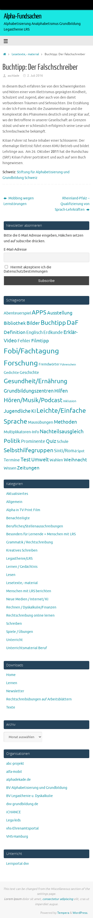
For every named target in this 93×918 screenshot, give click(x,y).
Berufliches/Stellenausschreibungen (34, 526)
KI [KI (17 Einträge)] (33, 411)
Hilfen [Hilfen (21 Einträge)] (61, 391)
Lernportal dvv (17, 864)
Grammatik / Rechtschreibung (29, 542)
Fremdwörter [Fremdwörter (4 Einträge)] (49, 364)
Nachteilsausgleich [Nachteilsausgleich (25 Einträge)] (62, 431)
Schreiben (14, 624)
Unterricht (14, 640)
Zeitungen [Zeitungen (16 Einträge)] (28, 468)
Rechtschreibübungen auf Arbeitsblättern (39, 699)
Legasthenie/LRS (19, 558)
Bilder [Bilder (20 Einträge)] (33, 323)
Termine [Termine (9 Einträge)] (12, 460)
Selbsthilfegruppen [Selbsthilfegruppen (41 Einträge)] (28, 450)
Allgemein (14, 502)
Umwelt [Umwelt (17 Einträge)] (40, 460)
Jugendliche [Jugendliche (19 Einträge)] (17, 411)
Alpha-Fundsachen (22, 16)
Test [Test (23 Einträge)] (26, 459)
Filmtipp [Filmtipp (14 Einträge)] (40, 341)
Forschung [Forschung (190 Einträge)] (21, 363)
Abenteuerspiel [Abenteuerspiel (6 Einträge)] (17, 313)
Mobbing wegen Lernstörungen (18, 201)
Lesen (10, 575)
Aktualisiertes (17, 494)
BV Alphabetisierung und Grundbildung (36, 788)
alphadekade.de (18, 780)
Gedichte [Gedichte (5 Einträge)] (11, 372)
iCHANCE (13, 812)
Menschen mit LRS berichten (28, 591)
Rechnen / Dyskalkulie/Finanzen (31, 607)
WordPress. (80, 913)
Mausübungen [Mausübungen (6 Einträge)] (40, 422)
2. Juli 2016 (35, 76)
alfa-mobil (14, 772)
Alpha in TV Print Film (23, 510)
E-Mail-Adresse (15, 249)
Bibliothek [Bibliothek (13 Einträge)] (15, 323)
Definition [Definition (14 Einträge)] (15, 332)
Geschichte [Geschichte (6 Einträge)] (29, 372)
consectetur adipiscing (57, 899)
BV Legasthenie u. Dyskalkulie (29, 796)
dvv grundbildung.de (22, 804)
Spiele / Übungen (19, 632)
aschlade (13, 76)
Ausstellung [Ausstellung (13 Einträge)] (59, 313)
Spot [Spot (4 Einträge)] (81, 451)
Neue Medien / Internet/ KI (27, 599)
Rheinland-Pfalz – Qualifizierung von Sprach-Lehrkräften (72, 204)
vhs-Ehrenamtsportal (22, 828)
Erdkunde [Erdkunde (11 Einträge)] (53, 332)
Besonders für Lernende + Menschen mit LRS (41, 534)
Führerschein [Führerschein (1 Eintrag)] (68, 364)
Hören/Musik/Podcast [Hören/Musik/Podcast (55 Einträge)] (33, 400)
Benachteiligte (18, 518)
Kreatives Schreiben (21, 550)
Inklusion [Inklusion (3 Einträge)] (69, 401)
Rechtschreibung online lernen (30, 615)
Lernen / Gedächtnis (21, 567)
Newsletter (15, 691)
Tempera (63, 913)
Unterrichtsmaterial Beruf (26, 648)
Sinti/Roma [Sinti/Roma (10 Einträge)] (65, 450)
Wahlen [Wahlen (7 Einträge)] (56, 460)
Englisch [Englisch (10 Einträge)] (34, 332)
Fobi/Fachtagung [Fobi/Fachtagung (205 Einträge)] (31, 351)
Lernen (11, 683)
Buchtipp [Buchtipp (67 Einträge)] (53, 323)
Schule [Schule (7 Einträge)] (62, 441)
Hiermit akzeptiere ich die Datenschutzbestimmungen (27, 269)
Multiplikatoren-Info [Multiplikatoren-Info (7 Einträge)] (21, 431)
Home (11, 675)
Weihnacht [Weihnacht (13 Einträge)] (75, 460)
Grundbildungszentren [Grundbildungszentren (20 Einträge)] (29, 391)
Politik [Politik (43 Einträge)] (12, 441)
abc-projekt (15, 764)
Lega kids (13, 820)
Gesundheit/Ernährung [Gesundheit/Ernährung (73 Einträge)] (35, 381)
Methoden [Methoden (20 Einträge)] (65, 422)
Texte (10, 707)
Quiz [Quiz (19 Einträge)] (51, 441)
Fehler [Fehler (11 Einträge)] (24, 341)
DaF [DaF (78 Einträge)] (72, 323)
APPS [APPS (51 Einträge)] (39, 312)
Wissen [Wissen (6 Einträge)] (10, 468)
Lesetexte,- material (25, 54)
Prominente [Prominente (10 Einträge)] (33, 441)
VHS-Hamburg (17, 836)
